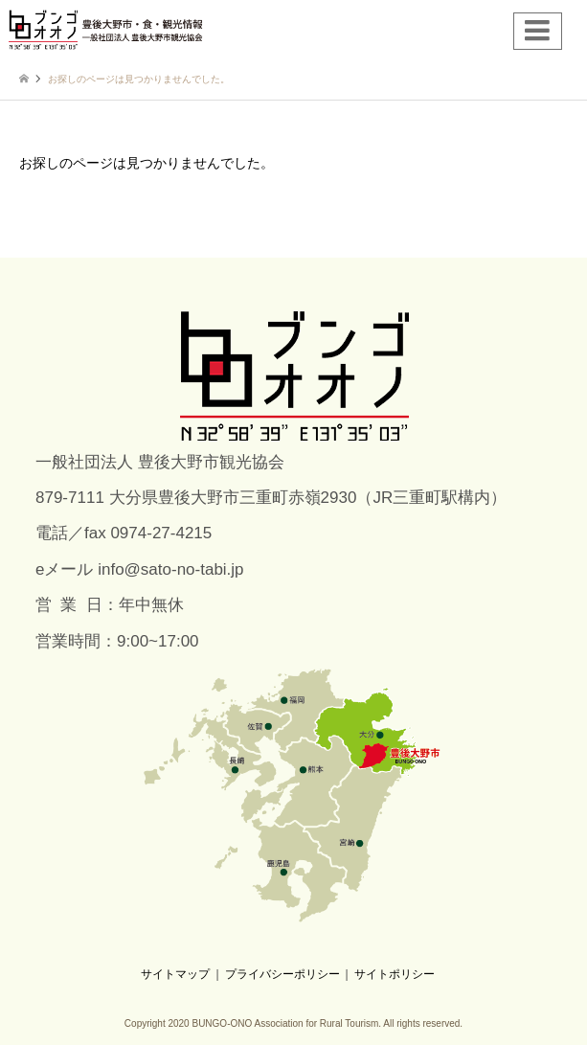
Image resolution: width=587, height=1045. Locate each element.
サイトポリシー (394, 974)
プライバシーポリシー (282, 974)
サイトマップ (175, 974)
